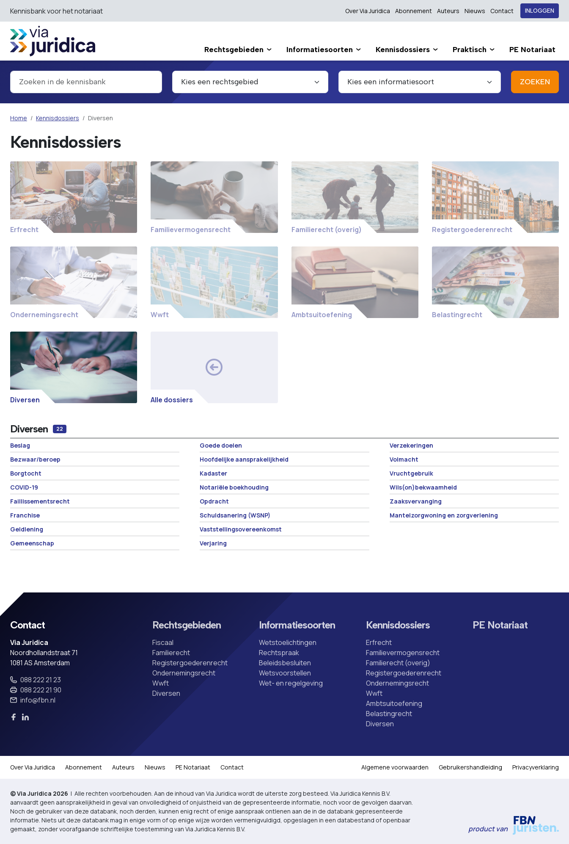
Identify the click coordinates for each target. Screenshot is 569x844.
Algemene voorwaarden (395, 767)
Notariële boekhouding (234, 487)
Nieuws (475, 11)
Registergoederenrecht (190, 662)
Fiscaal (162, 642)
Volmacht (404, 459)
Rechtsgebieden (186, 625)
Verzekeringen (411, 445)
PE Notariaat (500, 625)
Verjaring (213, 543)
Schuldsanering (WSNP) (235, 515)
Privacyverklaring (535, 767)
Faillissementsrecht (40, 501)
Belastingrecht (389, 713)
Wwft (160, 683)
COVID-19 (24, 487)
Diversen (166, 693)
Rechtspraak (279, 652)
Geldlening (26, 529)
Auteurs (448, 11)
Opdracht (214, 501)
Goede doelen (221, 445)
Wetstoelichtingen (287, 642)
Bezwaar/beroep (35, 459)
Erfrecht (379, 642)
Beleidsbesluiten (285, 662)
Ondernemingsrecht (183, 673)
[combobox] (86, 82)
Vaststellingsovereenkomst (241, 529)
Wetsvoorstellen (285, 673)
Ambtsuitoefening (394, 703)
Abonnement (413, 11)
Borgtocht (25, 473)
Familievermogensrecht (403, 652)
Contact (502, 11)
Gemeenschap (32, 543)
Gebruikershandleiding (470, 767)
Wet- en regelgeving (291, 683)
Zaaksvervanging (416, 501)
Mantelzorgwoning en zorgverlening (444, 515)
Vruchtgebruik (411, 473)
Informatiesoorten (297, 625)
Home (18, 118)
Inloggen (539, 10)
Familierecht (171, 652)
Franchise (25, 515)
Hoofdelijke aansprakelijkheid (244, 459)
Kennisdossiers (57, 118)
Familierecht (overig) (398, 662)
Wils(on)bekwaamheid (423, 487)
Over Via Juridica (367, 11)
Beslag (20, 445)
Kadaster (213, 473)
